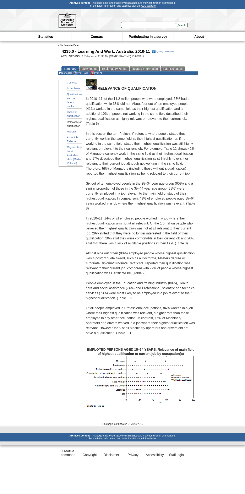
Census (97, 36)
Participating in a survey (148, 36)
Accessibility (155, 455)
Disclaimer (111, 455)
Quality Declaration (163, 51)
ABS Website (148, 5)
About (199, 36)
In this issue (73, 88)
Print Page (81, 73)
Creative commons (68, 453)
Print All (96, 73)
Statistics (45, 36)
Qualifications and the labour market (74, 100)
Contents (72, 82)
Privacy (133, 455)
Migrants (72, 131)
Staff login (176, 455)
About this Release (72, 139)
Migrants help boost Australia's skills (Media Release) (74, 155)
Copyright (90, 455)
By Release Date (69, 45)
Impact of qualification (73, 114)
